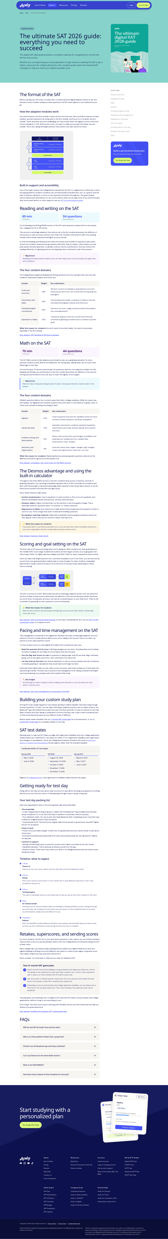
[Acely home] (25, 5)
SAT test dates (116, 123)
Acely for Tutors (103, 1195)
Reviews (83, 5)
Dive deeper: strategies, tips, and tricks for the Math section (45, 463)
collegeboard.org (35, 778)
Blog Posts (74, 1161)
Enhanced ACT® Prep (132, 1172)
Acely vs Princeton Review (80, 1205)
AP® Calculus (48, 1212)
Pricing (74, 5)
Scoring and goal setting (120, 111)
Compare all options (78, 1191)
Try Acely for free (123, 160)
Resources (63, 5)
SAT (27, 13)
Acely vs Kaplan (76, 1202)
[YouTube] (28, 1163)
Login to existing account (107, 1165)
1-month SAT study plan (61, 719)
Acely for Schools (104, 1191)
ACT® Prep (128, 1168)
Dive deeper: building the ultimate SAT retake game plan (43, 1011)
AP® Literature (49, 1202)
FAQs (113, 135)
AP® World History (50, 1195)
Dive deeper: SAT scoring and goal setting (37, 620)
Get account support (105, 1168)
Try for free (143, 5)
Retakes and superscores (120, 131)
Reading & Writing (117, 99)
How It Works (40, 5)
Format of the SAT (117, 95)
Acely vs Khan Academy (79, 1195)
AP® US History (49, 1198)
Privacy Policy (52, 1223)
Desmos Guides (76, 1168)
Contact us (48, 1175)
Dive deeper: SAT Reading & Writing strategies (39, 335)
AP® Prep (47, 1191)
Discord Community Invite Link (81, 1165)
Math (113, 103)
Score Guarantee (50, 1178)
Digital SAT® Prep (131, 1161)
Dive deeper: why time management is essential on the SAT (45, 691)
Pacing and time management (122, 115)
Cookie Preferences (74, 1223)
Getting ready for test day (120, 127)
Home (21, 13)
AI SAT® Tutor (129, 1165)
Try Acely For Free (30, 1125)
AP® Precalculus (49, 1208)
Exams (52, 5)
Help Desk (47, 1172)
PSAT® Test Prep (130, 1175)
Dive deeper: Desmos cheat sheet (34, 536)
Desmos (114, 107)
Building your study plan (119, 119)
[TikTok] (32, 1163)
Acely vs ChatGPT (77, 1198)
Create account (103, 1161)
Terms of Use (62, 1223)
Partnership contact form (107, 1202)
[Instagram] (25, 1163)
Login (131, 5)
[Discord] (21, 1163)
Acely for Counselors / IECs (107, 1198)
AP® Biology (48, 1205)
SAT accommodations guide (72, 200)
